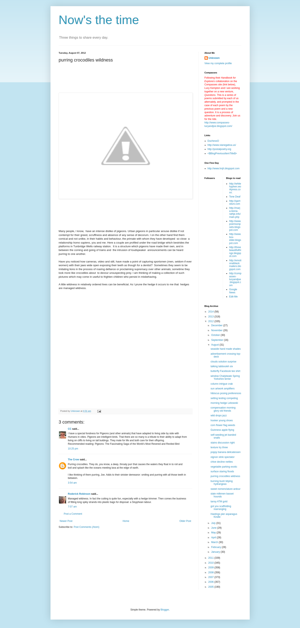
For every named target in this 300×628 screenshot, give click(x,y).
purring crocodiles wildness (225, 476)
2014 (211, 311)
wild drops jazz (218, 415)
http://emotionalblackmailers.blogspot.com (235, 265)
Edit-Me (233, 296)
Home (126, 521)
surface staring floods (222, 471)
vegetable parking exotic (223, 466)
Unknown (214, 58)
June (214, 527)
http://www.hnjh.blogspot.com (224, 168)
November (217, 330)
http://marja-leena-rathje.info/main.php (235, 212)
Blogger (165, 609)
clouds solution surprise (223, 361)
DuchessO (213, 140)
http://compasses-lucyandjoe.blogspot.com (235, 279)
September (217, 340)
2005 (211, 586)
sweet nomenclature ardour (225, 489)
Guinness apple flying (222, 429)
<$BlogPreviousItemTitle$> (222, 153)
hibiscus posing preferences (225, 393)
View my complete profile (218, 63)
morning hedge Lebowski (224, 403)
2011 (211, 557)
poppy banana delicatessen (225, 452)
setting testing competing (224, 398)
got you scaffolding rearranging (220, 508)
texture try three (219, 447)
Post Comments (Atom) (86, 527)
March (215, 542)
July (213, 523)
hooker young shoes (221, 420)
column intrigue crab (221, 383)
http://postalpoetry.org (219, 149)
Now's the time (99, 20)
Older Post (185, 521)
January (216, 551)
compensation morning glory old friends (222, 409)
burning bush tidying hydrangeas (221, 482)
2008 (211, 572)
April (214, 537)
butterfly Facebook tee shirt (225, 371)
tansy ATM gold (218, 501)
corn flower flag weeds (222, 425)
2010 (211, 562)
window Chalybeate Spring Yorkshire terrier (225, 377)
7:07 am (72, 506)
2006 (211, 581)
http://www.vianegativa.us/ (222, 145)
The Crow (73, 459)
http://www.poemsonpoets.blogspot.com (235, 225)
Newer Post (66, 521)
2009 (211, 567)
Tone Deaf (234, 196)
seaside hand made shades (225, 348)
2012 (211, 321)
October (216, 335)
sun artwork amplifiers (222, 388)
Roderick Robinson (79, 493)
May (213, 532)
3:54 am (72, 482)
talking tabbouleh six (221, 366)
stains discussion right (222, 442)
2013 (211, 316)
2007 (211, 577)
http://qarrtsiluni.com (234, 202)
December (217, 325)
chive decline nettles (221, 461)
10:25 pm (73, 448)
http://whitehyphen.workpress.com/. (235, 188)
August (215, 344)
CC (69, 428)
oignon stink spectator (222, 457)
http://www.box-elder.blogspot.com (235, 238)
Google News (233, 291)
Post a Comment (73, 513)
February (216, 547)
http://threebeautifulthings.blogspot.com (235, 252)
